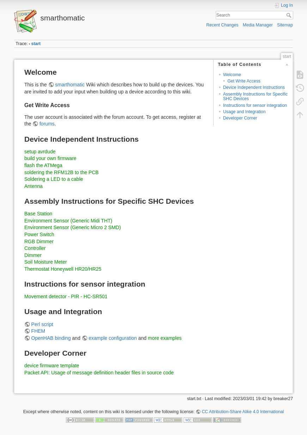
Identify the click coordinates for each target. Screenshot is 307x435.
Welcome (232, 74)
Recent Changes (222, 25)
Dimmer (33, 255)
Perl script (42, 324)
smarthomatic (70, 84)
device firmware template (51, 365)
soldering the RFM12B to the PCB (61, 172)
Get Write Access (243, 81)
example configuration (112, 338)
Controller (35, 248)
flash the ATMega (43, 165)
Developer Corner (240, 118)
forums (47, 124)
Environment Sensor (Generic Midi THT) (68, 220)
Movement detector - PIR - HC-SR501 (66, 296)
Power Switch (39, 234)
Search (289, 15)
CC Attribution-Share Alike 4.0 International (243, 411)
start (36, 43)
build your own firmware (50, 158)
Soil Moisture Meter (45, 262)
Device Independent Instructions (254, 87)
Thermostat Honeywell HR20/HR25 (63, 269)
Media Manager (258, 25)
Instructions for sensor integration (255, 105)
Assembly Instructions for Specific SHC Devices (255, 96)
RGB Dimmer (39, 241)
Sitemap (285, 25)
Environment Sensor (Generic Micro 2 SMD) (72, 227)
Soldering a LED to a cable (53, 179)
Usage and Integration (244, 111)
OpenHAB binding (51, 338)
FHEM (38, 331)
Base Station (38, 213)
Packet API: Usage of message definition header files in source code (99, 372)
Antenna (33, 186)
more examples (165, 338)
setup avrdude (40, 151)
